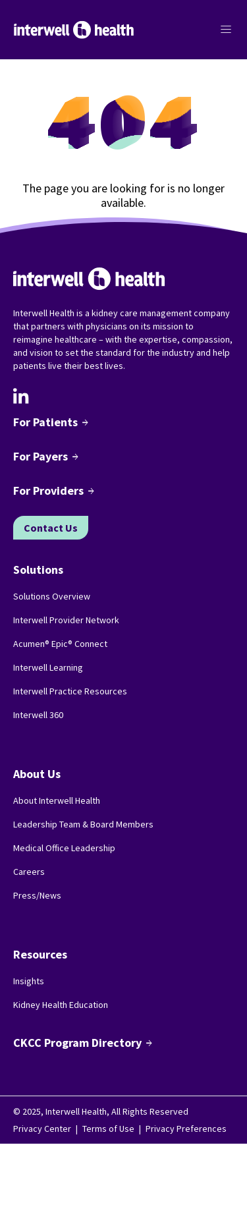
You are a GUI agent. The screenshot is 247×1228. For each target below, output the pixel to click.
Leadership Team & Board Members (83, 824)
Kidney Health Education (60, 1005)
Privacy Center (42, 1128)
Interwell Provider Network (66, 620)
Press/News (37, 895)
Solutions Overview (51, 596)
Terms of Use (108, 1128)
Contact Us (51, 527)
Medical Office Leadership (64, 848)
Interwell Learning (48, 667)
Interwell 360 (38, 715)
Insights (28, 981)
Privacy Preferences (186, 1128)
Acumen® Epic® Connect (60, 644)
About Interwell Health (56, 800)
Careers (29, 872)
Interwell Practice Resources (70, 691)
